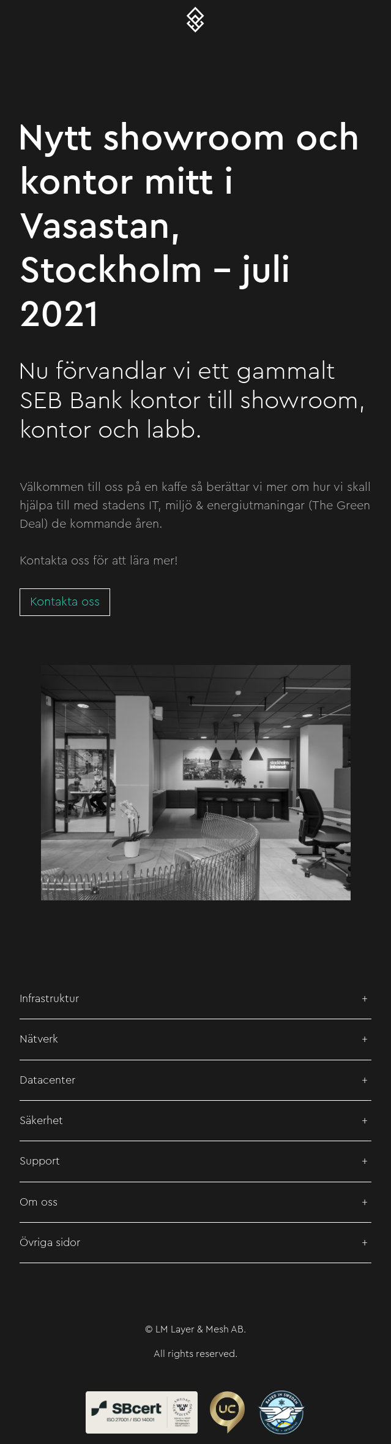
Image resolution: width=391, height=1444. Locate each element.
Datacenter (47, 1079)
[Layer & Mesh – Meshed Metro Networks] (196, 20)
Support (40, 1160)
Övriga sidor (50, 1242)
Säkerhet (41, 1120)
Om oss (39, 1201)
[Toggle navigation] (19, 19)
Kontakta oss (65, 602)
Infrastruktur (49, 998)
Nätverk (39, 1038)
